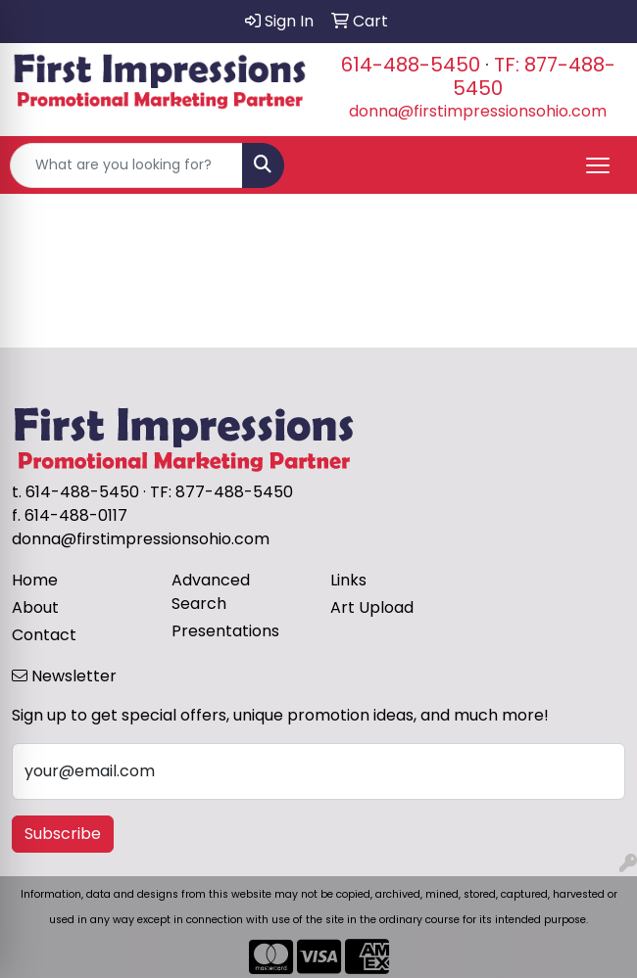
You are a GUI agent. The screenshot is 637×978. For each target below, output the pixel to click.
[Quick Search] (126, 165)
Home (35, 580)
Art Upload (372, 607)
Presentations (225, 631)
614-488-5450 (410, 64)
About (35, 607)
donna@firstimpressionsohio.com (478, 111)
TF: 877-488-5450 (534, 76)
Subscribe (62, 833)
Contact (44, 635)
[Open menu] (597, 165)
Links (348, 580)
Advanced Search (211, 592)
